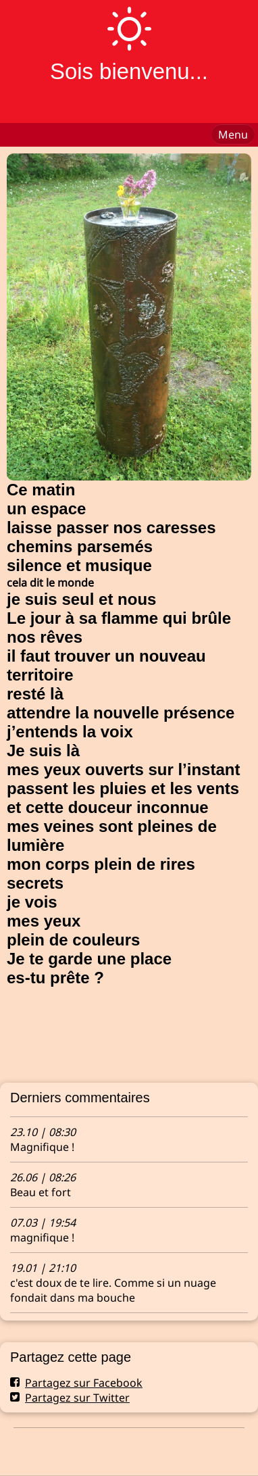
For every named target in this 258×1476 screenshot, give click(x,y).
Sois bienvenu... (129, 71)
